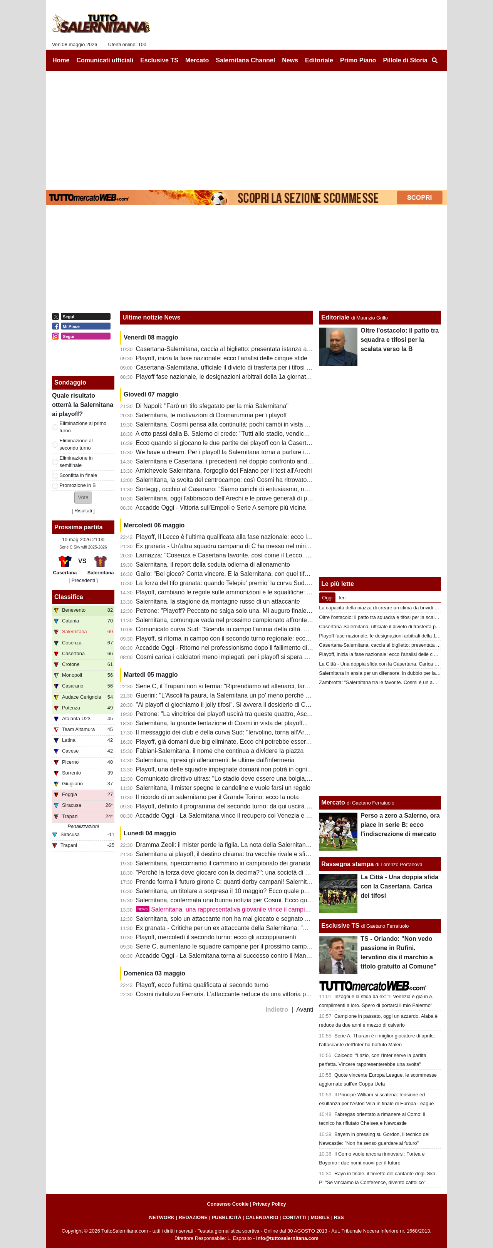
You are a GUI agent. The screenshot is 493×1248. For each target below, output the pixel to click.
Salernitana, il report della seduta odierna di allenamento (213, 564)
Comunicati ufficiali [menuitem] (105, 60)
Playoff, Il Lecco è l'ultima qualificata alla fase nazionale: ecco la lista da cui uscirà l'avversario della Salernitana (287, 537)
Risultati (83, 511)
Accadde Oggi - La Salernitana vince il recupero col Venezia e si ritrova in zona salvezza (256, 815)
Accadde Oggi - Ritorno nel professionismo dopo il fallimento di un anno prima (242, 647)
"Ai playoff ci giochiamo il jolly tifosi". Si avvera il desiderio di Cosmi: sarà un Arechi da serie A (263, 704)
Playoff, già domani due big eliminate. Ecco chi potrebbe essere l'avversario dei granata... (258, 741)
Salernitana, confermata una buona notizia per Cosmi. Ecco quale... (228, 900)
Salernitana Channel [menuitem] (245, 60)
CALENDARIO (261, 1217)
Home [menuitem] (60, 60)
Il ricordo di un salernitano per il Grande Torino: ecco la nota (217, 797)
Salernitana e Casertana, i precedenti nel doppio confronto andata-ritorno (235, 461)
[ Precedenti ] (83, 580)
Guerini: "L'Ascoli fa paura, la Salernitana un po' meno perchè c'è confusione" (241, 695)
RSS (339, 1217)
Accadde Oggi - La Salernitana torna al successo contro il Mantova (227, 955)
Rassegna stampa (347, 864)
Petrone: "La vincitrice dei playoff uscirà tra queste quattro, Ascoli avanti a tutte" (244, 714)
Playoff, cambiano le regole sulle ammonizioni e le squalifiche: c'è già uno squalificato (252, 592)
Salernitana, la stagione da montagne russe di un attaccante (218, 601)
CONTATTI (294, 1217)
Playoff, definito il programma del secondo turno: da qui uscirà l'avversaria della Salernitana (260, 806)
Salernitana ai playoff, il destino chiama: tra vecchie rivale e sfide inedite (234, 854)
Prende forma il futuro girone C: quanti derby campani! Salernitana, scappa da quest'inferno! (261, 881)
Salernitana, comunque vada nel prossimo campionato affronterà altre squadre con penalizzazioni (269, 620)
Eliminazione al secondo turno (76, 444)
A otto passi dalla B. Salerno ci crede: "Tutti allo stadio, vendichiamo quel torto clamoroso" (258, 433)
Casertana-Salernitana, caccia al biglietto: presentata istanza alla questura (237, 349)
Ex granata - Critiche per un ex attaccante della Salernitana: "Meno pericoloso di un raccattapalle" (269, 928)
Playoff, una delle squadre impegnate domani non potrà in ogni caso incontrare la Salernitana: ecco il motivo (283, 769)
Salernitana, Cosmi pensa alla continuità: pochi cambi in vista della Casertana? (243, 424)
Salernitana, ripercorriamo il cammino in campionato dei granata (223, 863)
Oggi (327, 598)
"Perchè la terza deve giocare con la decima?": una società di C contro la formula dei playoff (261, 872)
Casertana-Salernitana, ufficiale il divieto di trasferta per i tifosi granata (231, 367)
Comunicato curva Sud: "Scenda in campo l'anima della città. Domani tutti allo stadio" (252, 629)
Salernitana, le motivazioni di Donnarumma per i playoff (211, 415)
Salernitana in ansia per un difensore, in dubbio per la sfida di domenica (397, 673)
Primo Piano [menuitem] (358, 60)
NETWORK (161, 1217)
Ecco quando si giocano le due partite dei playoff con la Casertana (226, 443)
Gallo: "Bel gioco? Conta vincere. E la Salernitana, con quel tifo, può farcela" (240, 573)
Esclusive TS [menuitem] (159, 60)
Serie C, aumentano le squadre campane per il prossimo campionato (230, 946)
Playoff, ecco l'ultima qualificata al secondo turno (202, 985)
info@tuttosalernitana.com (287, 1238)
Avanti (304, 1009)
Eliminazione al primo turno (83, 426)
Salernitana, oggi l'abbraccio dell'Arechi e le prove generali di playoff (229, 498)
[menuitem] (434, 60)
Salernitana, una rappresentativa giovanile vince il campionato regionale (241, 909)
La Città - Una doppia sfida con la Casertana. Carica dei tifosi (385, 664)
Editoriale (335, 317)
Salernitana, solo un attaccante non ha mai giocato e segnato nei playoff (234, 918)
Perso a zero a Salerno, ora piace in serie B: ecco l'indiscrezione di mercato (400, 824)
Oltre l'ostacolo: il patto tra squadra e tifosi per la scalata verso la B (400, 339)
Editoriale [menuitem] (319, 60)
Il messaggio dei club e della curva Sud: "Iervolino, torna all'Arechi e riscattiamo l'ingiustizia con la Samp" (279, 732)
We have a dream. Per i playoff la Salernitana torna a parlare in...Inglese (234, 452)
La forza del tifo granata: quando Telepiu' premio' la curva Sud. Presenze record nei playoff (259, 583)
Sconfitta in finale (78, 475)
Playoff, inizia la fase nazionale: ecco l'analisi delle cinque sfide (222, 358)
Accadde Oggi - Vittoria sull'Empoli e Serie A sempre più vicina (221, 507)
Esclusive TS (340, 925)
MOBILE (320, 1217)
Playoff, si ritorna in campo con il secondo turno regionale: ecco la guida (234, 638)
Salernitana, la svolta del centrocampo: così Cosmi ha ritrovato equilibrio (234, 480)
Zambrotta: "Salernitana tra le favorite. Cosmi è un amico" (381, 682)
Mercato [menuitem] (197, 60)
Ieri (342, 598)
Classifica (68, 597)
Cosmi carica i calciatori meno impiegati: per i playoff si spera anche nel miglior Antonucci (257, 657)
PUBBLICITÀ (226, 1217)
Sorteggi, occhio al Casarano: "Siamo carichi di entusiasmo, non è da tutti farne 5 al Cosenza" (264, 489)
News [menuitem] (290, 60)
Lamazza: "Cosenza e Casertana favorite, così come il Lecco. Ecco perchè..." (241, 555)
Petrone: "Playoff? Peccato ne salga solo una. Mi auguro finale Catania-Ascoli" (243, 610)
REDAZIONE (193, 1217)
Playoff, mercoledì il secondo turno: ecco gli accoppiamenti (216, 937)
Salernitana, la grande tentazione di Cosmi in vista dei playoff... (222, 723)
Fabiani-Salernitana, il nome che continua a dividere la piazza (220, 751)
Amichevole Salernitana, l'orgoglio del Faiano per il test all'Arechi (224, 470)
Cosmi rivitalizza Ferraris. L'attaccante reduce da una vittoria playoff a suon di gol (246, 994)
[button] (83, 498)
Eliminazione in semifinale (76, 461)
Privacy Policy (269, 1204)
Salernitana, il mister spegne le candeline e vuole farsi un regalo (223, 788)
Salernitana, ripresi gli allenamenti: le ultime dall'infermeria (215, 760)
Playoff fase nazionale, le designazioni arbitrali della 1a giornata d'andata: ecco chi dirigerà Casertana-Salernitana (291, 376)
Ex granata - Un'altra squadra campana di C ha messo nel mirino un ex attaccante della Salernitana (271, 546)
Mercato (333, 802)
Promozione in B (78, 485)
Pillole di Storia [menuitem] (405, 60)
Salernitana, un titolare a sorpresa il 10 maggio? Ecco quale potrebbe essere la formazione (260, 891)
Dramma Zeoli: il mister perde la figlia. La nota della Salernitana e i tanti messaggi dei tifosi (259, 844)
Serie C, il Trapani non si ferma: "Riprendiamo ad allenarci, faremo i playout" (240, 686)
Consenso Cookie (227, 1204)
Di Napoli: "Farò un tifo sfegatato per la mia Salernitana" (212, 406)
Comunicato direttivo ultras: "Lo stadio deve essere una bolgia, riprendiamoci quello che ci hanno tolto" (276, 778)
